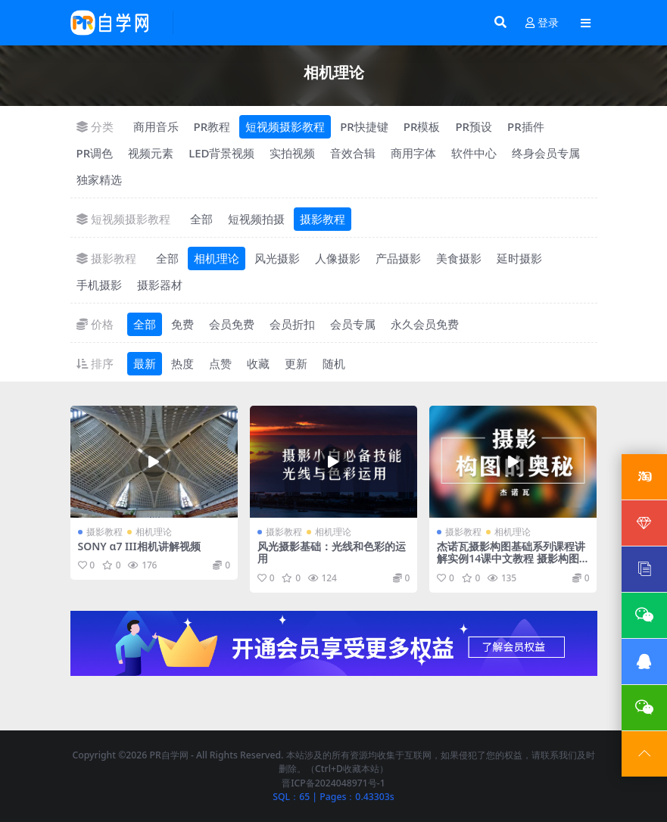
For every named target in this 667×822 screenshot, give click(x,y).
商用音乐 (156, 126)
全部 (201, 218)
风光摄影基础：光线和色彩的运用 (331, 552)
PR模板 (422, 126)
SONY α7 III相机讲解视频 (139, 546)
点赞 (220, 363)
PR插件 (525, 126)
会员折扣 (292, 324)
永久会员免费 (425, 324)
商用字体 (413, 152)
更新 (296, 363)
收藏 (258, 363)
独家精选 (99, 179)
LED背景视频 (221, 152)
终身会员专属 (546, 152)
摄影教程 (322, 218)
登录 (542, 23)
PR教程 (212, 126)
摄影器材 (159, 284)
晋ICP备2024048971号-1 (333, 783)
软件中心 (474, 152)
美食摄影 (459, 258)
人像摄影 (337, 258)
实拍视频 (292, 152)
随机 (334, 363)
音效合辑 (353, 152)
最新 (144, 363)
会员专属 (353, 324)
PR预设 (473, 126)
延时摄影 (519, 258)
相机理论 (216, 258)
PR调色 (95, 152)
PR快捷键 (364, 126)
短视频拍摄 (256, 218)
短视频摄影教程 (285, 126)
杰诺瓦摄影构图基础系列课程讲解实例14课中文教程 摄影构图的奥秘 (511, 559)
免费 (182, 324)
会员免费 (231, 324)
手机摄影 (99, 284)
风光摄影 (277, 258)
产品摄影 (398, 258)
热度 (182, 363)
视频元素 (150, 152)
